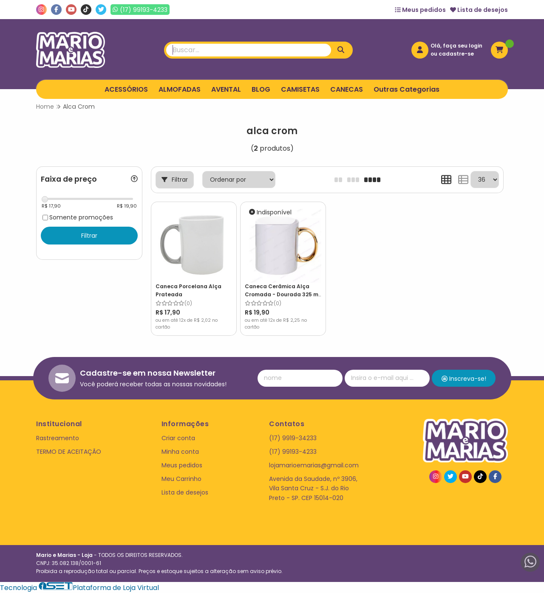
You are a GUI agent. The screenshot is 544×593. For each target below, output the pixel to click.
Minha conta (180, 451)
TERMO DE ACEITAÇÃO (68, 451)
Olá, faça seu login (456, 45)
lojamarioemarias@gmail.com (314, 465)
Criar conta (178, 438)
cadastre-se (456, 53)
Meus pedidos (420, 10)
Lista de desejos (479, 10)
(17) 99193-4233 (293, 451)
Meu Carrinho (181, 479)
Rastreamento (57, 438)
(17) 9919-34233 (293, 438)
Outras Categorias (406, 89)
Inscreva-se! (464, 378)
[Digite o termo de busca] (248, 50)
